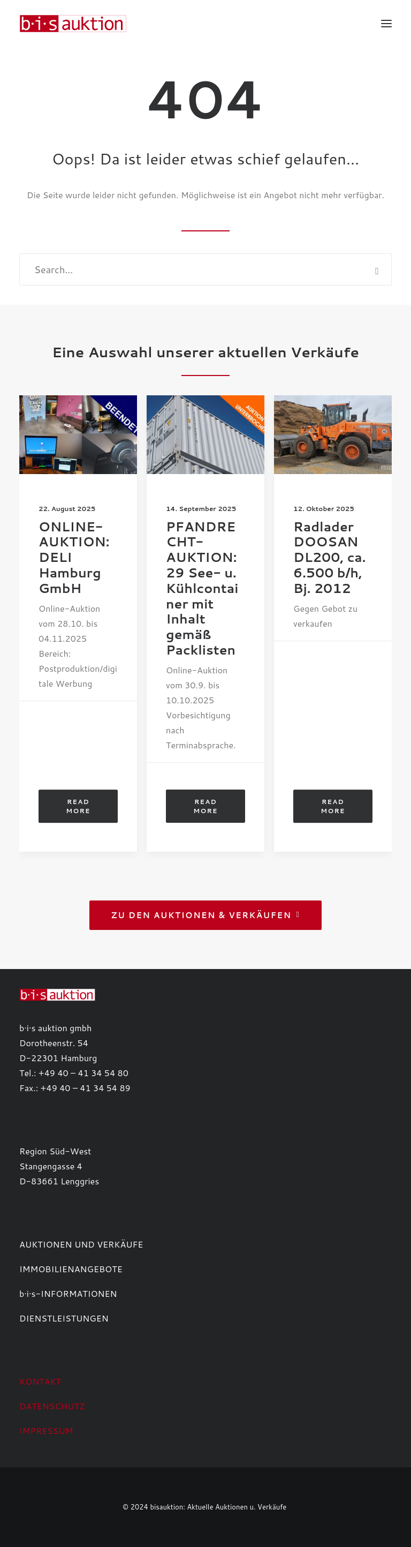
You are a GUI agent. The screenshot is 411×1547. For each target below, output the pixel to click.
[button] (386, 23)
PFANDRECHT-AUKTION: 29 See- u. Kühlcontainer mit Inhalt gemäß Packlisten (202, 588)
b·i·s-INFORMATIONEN (68, 1293)
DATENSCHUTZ (52, 1406)
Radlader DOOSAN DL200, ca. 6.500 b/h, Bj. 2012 (329, 557)
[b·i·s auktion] (72, 23)
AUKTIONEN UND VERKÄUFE (81, 1244)
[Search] (205, 269)
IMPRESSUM (46, 1430)
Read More (79, 806)
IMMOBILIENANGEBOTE (71, 1269)
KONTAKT (40, 1381)
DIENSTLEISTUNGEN (64, 1318)
